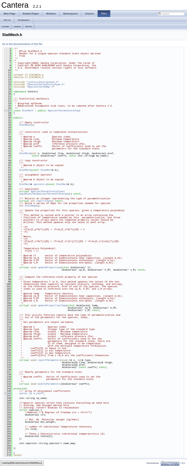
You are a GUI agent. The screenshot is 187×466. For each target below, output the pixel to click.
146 (7, 393)
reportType (43, 201)
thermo (28, 26)
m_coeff (38, 393)
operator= (39, 184)
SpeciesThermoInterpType (64, 110)
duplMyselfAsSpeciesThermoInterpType (44, 193)
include (5, 26)
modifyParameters (49, 384)
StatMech (27, 110)
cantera (17, 26)
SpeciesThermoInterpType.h (45, 84)
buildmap (30, 205)
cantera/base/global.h (43, 82)
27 (7, 110)
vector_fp (25, 393)
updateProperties (49, 267)
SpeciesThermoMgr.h (40, 86)
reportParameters (49, 360)
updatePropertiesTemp (52, 305)
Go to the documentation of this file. (22, 44)
